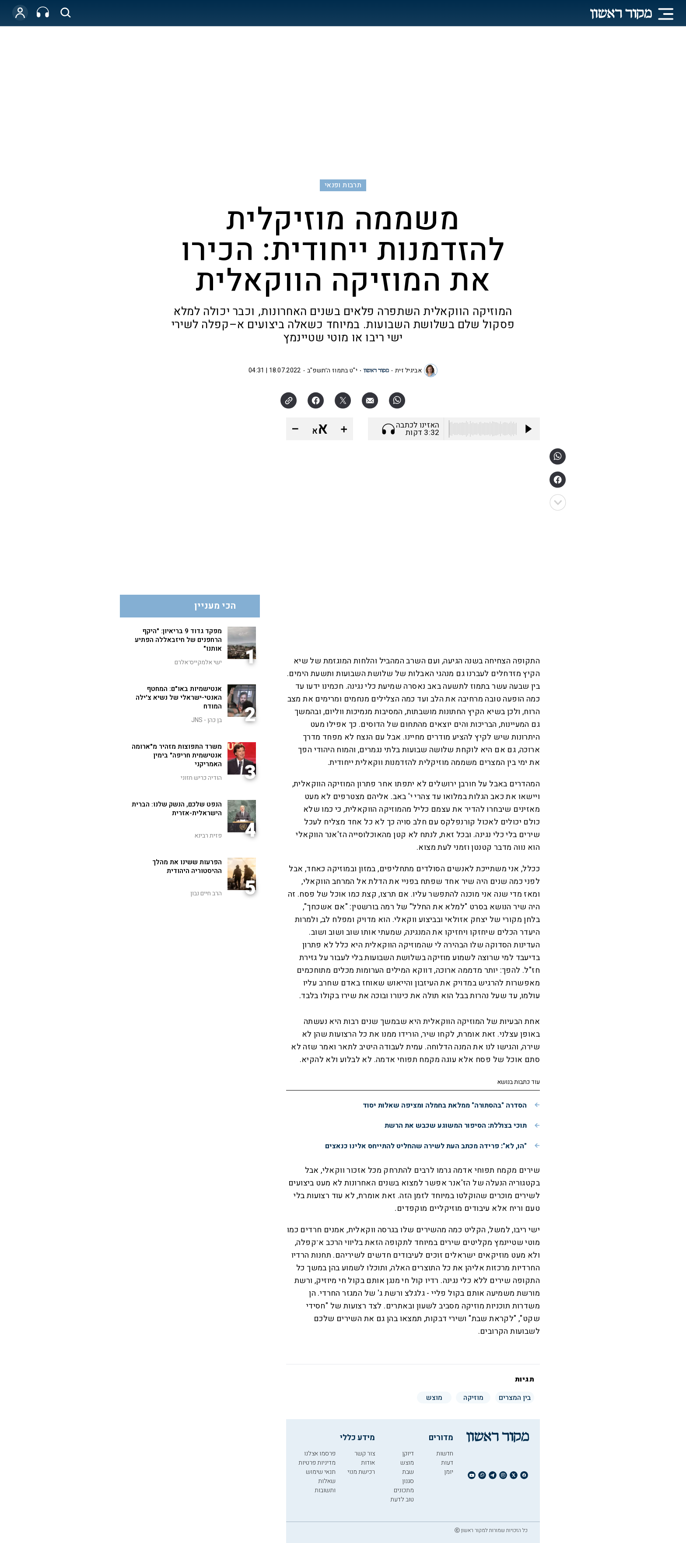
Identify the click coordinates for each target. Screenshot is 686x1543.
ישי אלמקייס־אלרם (198, 662)
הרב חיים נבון (206, 893)
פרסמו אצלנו (320, 1453)
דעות (447, 1462)
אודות (368, 1462)
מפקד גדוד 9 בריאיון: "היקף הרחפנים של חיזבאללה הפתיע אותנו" (178, 639)
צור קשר (364, 1453)
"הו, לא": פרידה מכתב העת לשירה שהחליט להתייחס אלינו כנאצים (426, 1146)
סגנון (408, 1481)
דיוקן (408, 1453)
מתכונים (404, 1490)
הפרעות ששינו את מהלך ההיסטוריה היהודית (187, 866)
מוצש (407, 1462)
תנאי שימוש (321, 1471)
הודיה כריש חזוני (201, 777)
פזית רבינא (208, 835)
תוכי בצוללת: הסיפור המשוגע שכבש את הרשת (456, 1125)
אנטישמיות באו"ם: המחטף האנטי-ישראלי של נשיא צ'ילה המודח (179, 697)
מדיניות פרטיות (317, 1462)
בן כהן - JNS (206, 720)
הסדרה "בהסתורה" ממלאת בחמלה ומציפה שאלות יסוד (445, 1105)
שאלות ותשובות (325, 1485)
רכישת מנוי (361, 1471)
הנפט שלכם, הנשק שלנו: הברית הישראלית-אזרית (177, 809)
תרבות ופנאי (343, 185)
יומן (448, 1471)
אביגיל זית (408, 370)
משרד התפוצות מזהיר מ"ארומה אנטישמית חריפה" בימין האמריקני (177, 755)
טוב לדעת (402, 1499)
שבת (408, 1471)
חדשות (444, 1453)
